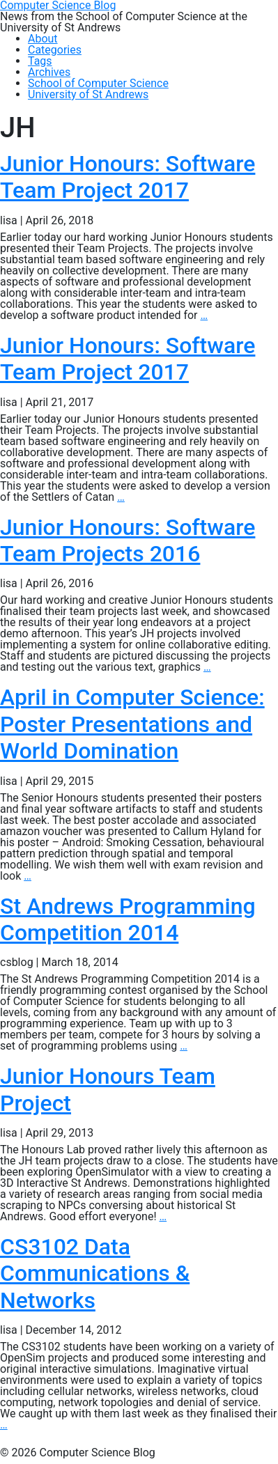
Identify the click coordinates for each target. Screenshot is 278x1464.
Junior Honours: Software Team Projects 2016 (127, 540)
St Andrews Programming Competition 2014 (128, 919)
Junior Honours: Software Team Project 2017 (127, 176)
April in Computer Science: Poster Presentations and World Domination (132, 724)
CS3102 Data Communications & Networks (95, 1273)
